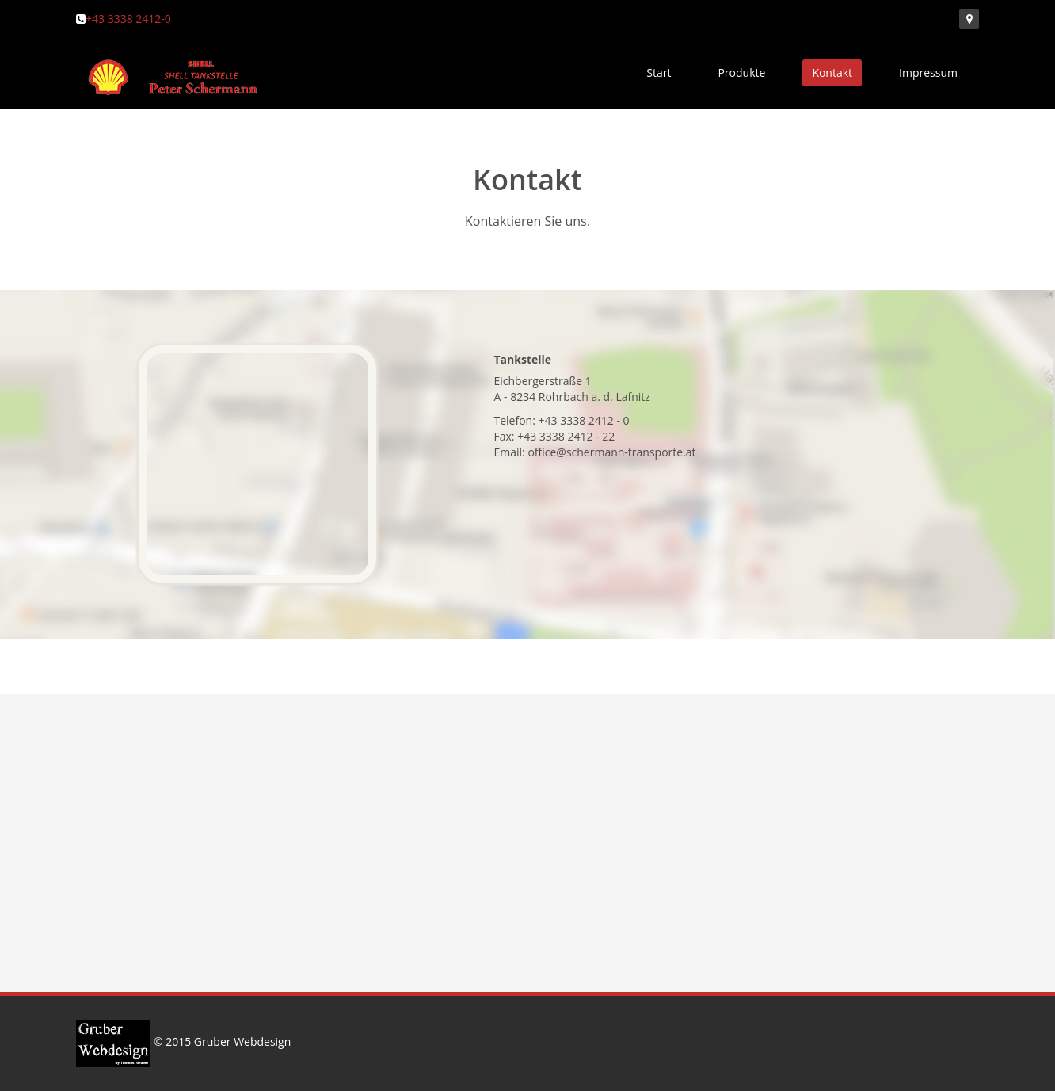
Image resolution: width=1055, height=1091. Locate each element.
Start (658, 72)
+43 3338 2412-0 (128, 18)
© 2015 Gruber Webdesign (183, 1041)
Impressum (928, 72)
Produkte (741, 72)
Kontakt (832, 72)
